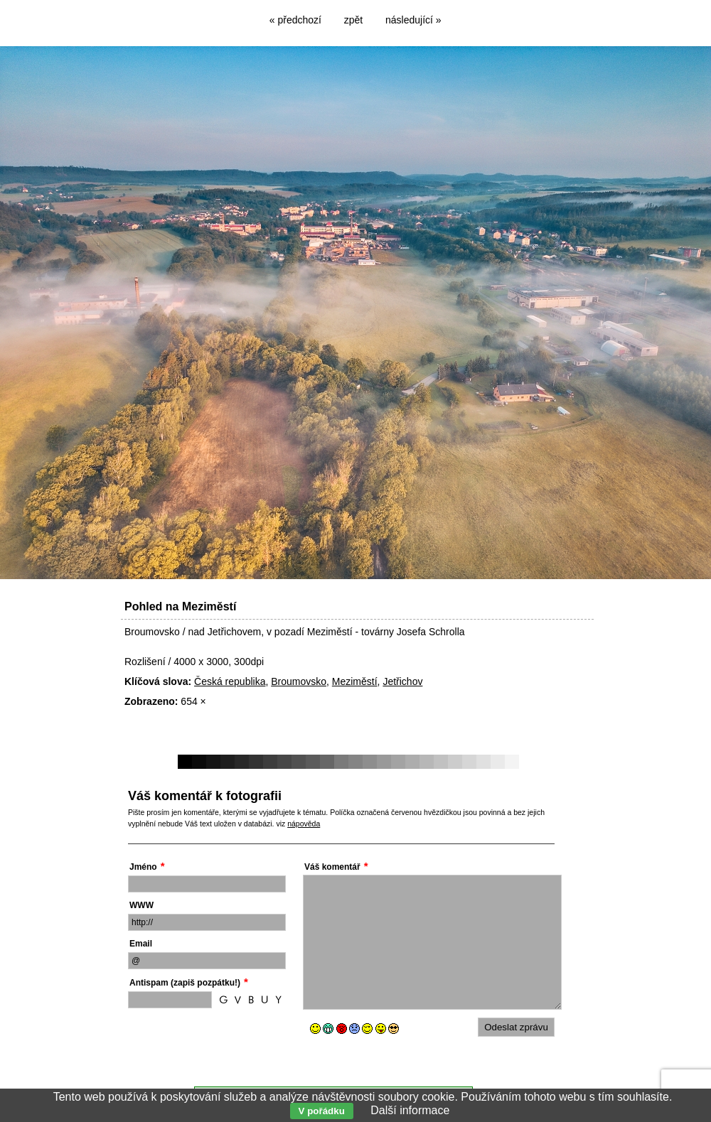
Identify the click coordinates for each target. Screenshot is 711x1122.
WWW (141, 905)
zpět (353, 20)
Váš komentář (332, 867)
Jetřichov (402, 681)
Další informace (409, 1110)
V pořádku (322, 1111)
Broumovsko (298, 681)
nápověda (303, 823)
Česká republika (229, 681)
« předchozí (295, 20)
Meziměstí (355, 681)
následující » (413, 20)
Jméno (143, 867)
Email (140, 944)
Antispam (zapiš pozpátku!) (184, 983)
